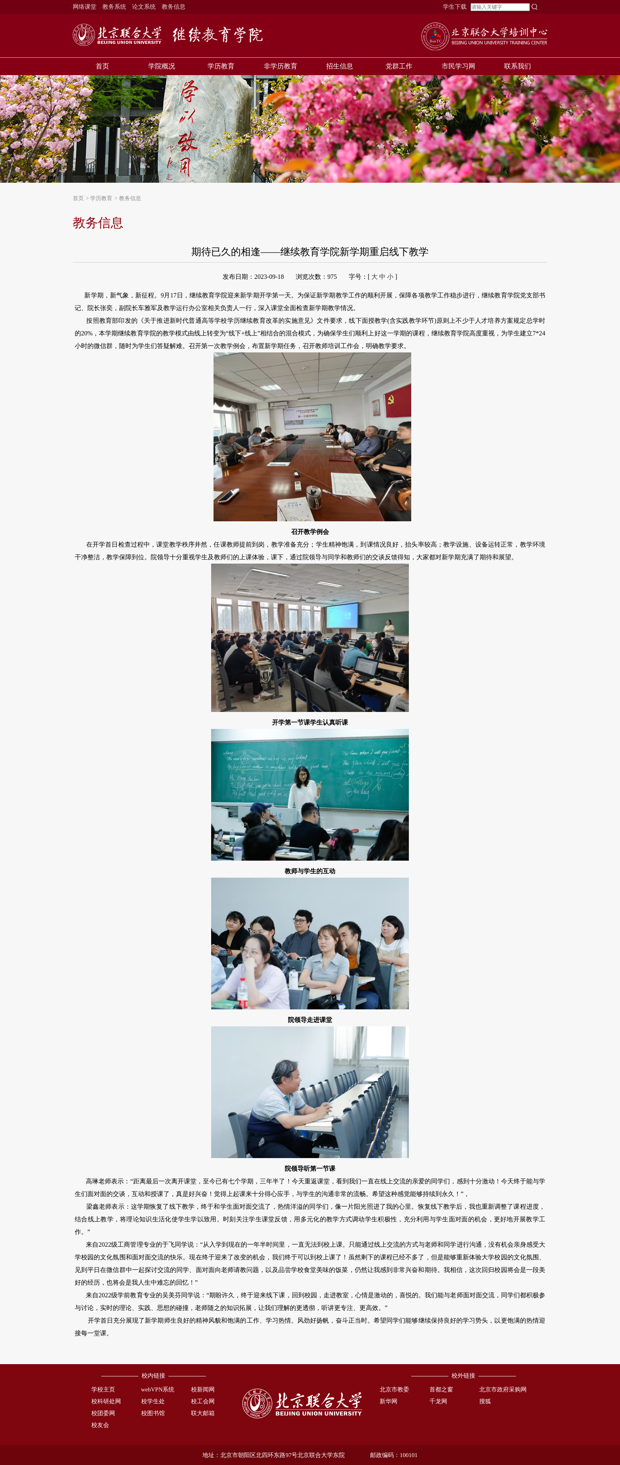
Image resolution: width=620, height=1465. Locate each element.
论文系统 (144, 7)
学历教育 (221, 66)
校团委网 (103, 1413)
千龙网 (438, 1401)
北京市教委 (394, 1389)
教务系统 (114, 7)
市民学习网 (458, 66)
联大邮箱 (203, 1413)
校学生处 (153, 1401)
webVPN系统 (158, 1389)
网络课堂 (84, 7)
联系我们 (517, 66)
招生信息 (339, 66)
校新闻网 (203, 1389)
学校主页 (103, 1389)
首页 (102, 66)
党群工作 (399, 66)
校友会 (100, 1425)
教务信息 (173, 7)
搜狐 (485, 1401)
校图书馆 (153, 1413)
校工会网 (203, 1401)
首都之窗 (441, 1389)
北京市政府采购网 (503, 1389)
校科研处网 (106, 1401)
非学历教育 (280, 66)
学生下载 (455, 7)
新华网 (388, 1401)
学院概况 (161, 66)
